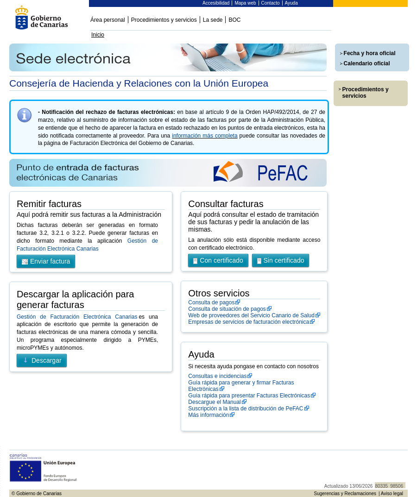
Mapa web (245, 3)
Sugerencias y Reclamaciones (345, 493)
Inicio (97, 34)
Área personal (107, 20)
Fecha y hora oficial (370, 53)
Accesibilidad (215, 3)
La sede (213, 20)
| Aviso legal (391, 493)
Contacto (270, 3)
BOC (234, 20)
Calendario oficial (367, 63)
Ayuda (291, 3)
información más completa (204, 135)
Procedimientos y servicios (164, 20)
